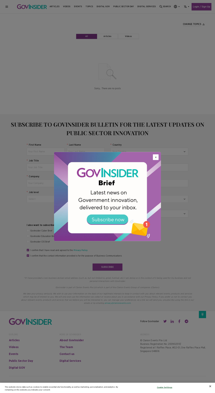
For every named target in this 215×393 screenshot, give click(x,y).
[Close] (156, 157)
